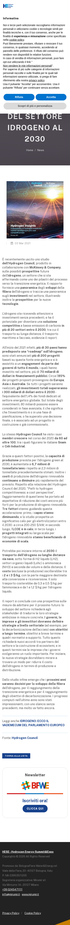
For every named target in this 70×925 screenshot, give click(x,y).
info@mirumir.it (11, 894)
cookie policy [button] (16, 39)
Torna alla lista (16, 756)
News (40, 150)
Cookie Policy (32, 913)
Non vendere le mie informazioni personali (27, 65)
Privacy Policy (10, 913)
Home (29, 150)
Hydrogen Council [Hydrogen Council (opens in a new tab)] (25, 738)
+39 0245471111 (12, 889)
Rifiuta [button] (19, 97)
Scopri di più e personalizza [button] (35, 105)
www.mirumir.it (30, 894)
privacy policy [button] (36, 80)
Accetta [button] (51, 97)
